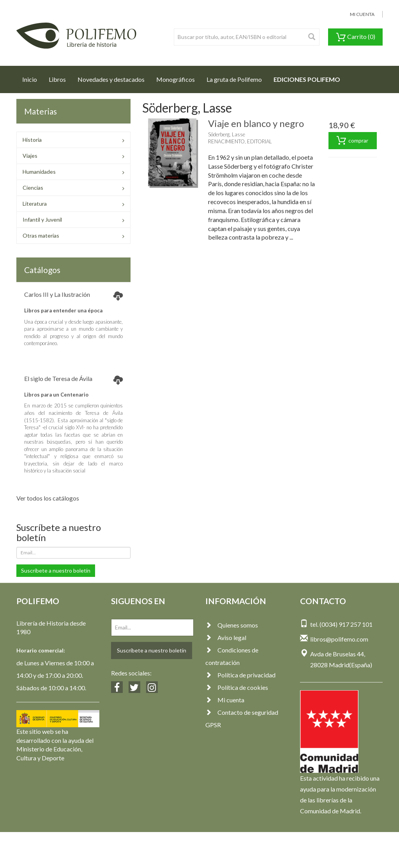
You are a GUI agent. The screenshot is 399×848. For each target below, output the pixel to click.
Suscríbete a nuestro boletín (55, 570)
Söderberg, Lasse (226, 134)
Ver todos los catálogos (47, 498)
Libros (57, 79)
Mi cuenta (224, 699)
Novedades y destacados (111, 79)
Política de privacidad (240, 675)
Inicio (32, 77)
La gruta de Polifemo (234, 79)
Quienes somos (231, 625)
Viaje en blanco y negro (256, 123)
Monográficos (175, 79)
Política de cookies (236, 687)
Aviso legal (225, 637)
